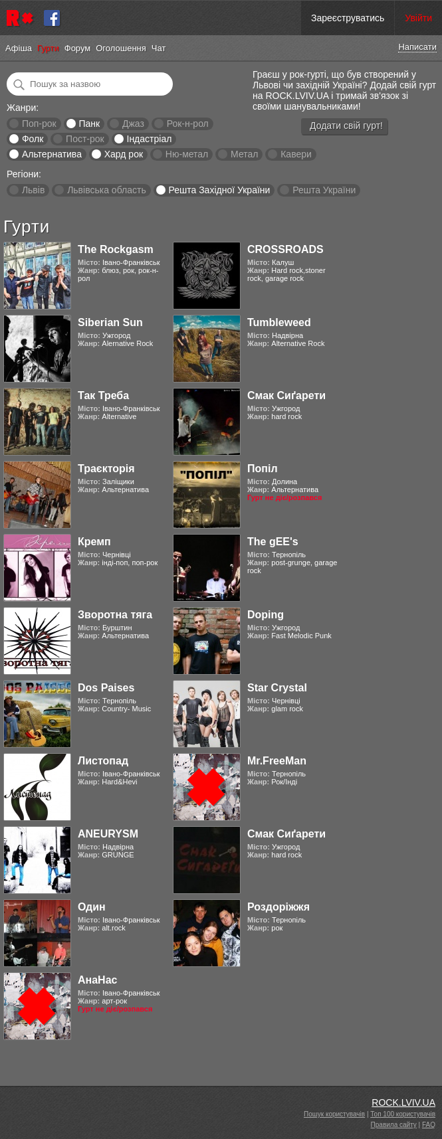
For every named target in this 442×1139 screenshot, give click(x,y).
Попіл (262, 468)
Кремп (94, 541)
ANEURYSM (108, 833)
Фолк (32, 138)
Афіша (18, 48)
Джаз (133, 123)
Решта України (324, 190)
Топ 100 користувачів (402, 1114)
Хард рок (123, 154)
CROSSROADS (285, 249)
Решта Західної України (219, 190)
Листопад (103, 760)
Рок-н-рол (188, 123)
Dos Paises (106, 687)
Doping (265, 614)
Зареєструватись (347, 18)
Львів (33, 190)
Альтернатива (52, 154)
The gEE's (272, 541)
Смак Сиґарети (286, 395)
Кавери (296, 154)
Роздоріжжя (278, 907)
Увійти (418, 18)
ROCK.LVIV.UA (403, 1102)
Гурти (48, 48)
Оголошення (121, 48)
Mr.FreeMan (276, 760)
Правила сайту (394, 1124)
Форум (77, 48)
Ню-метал (187, 154)
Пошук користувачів (334, 1114)
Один (92, 907)
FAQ (428, 1124)
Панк (89, 123)
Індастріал (149, 138)
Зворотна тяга (115, 614)
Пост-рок (85, 138)
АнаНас (97, 980)
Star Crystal (277, 687)
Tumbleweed (279, 322)
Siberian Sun (110, 322)
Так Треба (103, 395)
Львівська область (106, 190)
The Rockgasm (116, 249)
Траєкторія (106, 468)
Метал (244, 154)
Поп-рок (39, 123)
